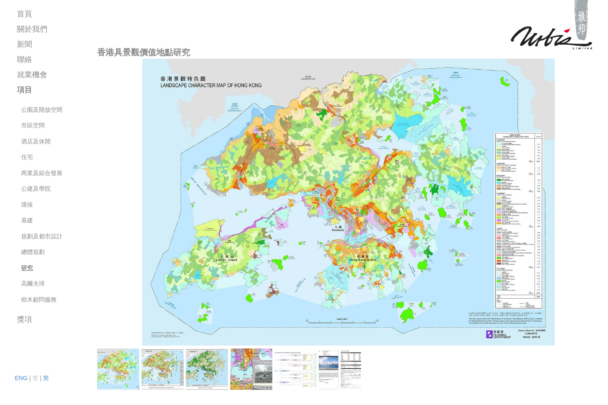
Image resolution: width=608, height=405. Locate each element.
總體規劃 (33, 251)
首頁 (24, 14)
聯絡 (24, 59)
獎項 (24, 319)
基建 (27, 220)
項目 (24, 90)
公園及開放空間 (41, 109)
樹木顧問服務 (39, 299)
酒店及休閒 (36, 141)
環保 (27, 204)
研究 (27, 268)
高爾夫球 (33, 283)
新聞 (24, 44)
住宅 (27, 157)
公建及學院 (36, 188)
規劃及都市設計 (41, 236)
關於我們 (32, 29)
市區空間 (33, 125)
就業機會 (32, 74)
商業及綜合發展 (41, 173)
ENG (21, 378)
